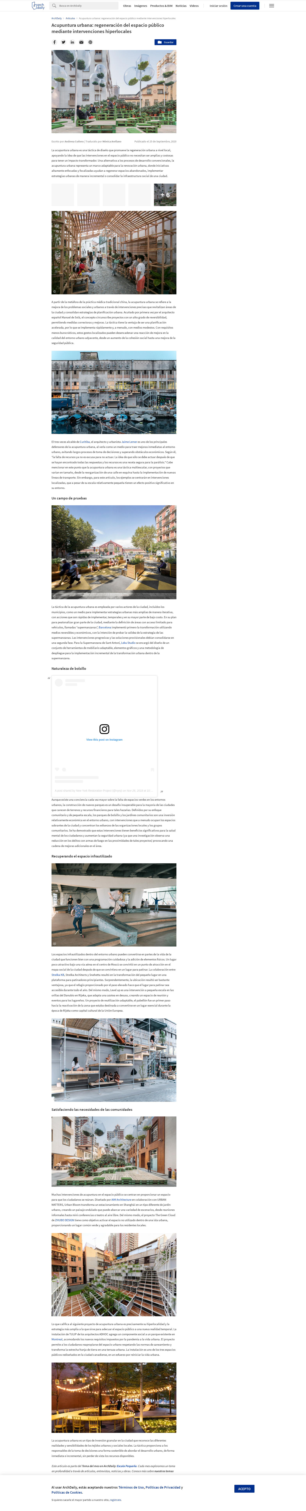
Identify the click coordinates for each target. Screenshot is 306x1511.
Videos (194, 5)
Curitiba (85, 442)
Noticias (181, 5)
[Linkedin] (72, 42)
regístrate (115, 1500)
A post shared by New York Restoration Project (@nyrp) (88, 790)
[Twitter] (63, 42)
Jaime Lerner (129, 442)
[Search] (88, 6)
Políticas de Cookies (67, 1492)
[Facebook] (54, 42)
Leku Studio (128, 643)
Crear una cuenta (245, 6)
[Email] (81, 42)
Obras (127, 5)
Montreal (57, 1339)
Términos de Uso (131, 1487)
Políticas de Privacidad (163, 1487)
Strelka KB (58, 975)
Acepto (244, 1489)
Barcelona (105, 627)
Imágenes (140, 5)
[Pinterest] (90, 42)
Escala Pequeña (126, 1466)
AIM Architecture (121, 1199)
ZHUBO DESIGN (64, 1220)
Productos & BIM (161, 5)
